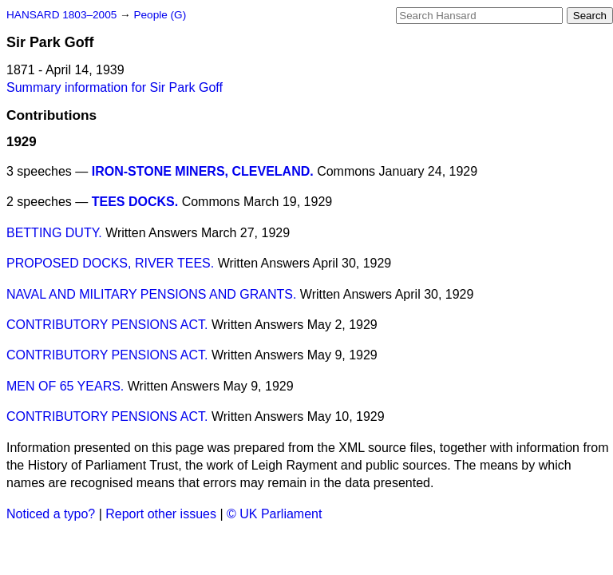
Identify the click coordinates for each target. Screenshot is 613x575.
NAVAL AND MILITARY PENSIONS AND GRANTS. (151, 294)
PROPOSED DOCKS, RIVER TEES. (110, 263)
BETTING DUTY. (54, 233)
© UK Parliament (274, 514)
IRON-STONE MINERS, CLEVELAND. (203, 171)
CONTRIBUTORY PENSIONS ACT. (107, 324)
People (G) (159, 15)
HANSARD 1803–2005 (61, 15)
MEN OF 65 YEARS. (65, 386)
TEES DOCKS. (135, 201)
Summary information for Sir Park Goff (114, 87)
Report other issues (160, 514)
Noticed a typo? (50, 514)
